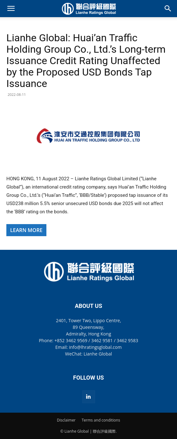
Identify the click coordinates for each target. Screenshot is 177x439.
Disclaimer (66, 420)
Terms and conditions (101, 420)
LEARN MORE (26, 230)
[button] (11, 8)
